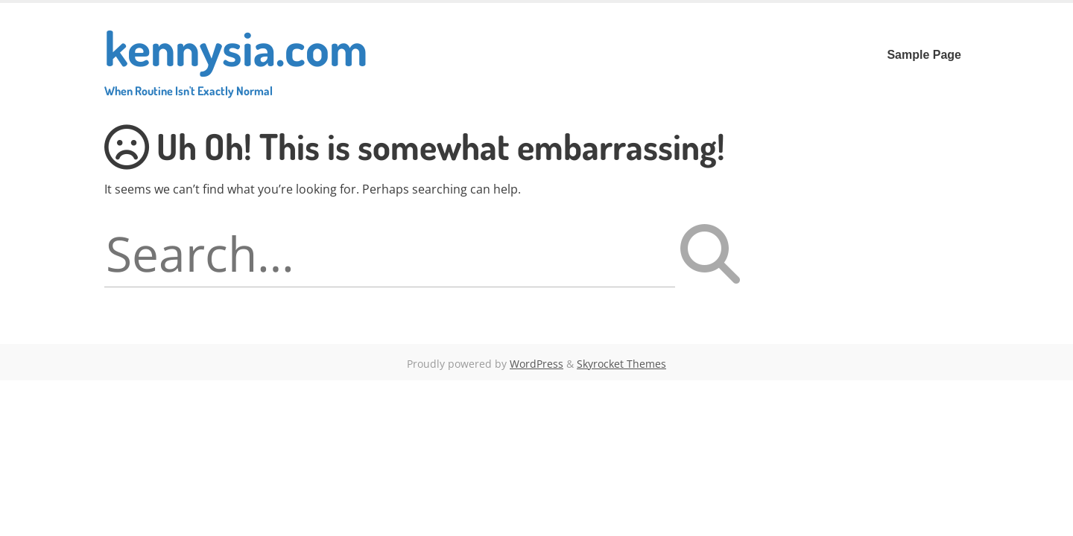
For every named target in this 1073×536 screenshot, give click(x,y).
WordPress (536, 364)
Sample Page (924, 54)
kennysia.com (235, 57)
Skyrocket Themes (621, 364)
